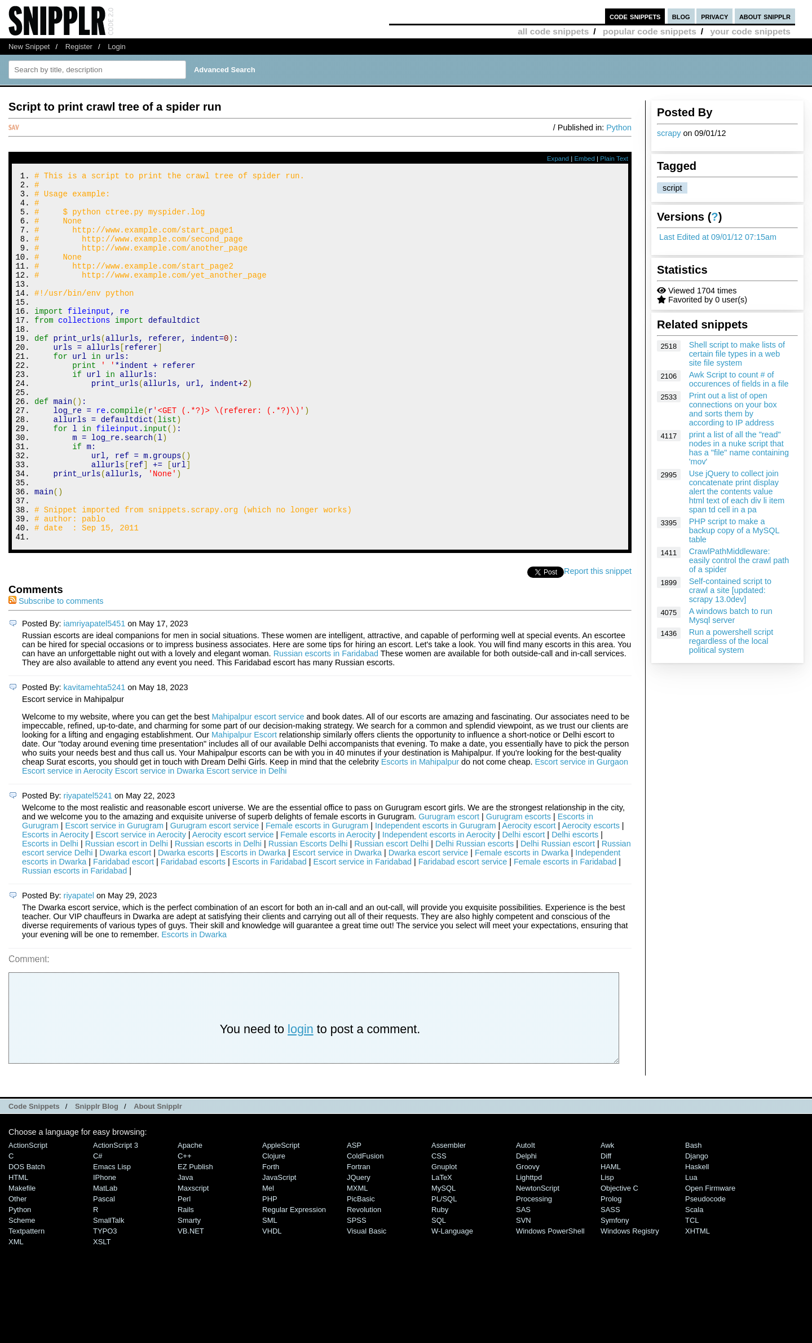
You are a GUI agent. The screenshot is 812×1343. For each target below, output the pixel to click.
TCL (692, 1289)
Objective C (619, 1257)
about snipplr (765, 16)
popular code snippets (649, 31)
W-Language (452, 1300)
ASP (354, 1214)
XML (16, 1311)
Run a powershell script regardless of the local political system (731, 641)
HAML (611, 1236)
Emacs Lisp (112, 1236)
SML (269, 1289)
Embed (584, 158)
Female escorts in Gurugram (317, 894)
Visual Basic (366, 1300)
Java (185, 1247)
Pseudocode (705, 1268)
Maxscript (193, 1257)
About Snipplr (158, 1175)
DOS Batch (26, 1236)
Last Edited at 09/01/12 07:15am (717, 237)
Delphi (526, 1225)
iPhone (104, 1247)
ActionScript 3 (115, 1214)
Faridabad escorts (193, 931)
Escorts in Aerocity (55, 903)
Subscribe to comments (55, 670)
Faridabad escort (123, 931)
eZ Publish (195, 1236)
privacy (714, 16)
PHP (269, 1268)
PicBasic (361, 1268)
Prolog (611, 1268)
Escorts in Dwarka (253, 922)
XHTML (697, 1300)
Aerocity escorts (590, 894)
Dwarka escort (125, 922)
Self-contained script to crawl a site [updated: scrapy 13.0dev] (730, 590)
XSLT (102, 1311)
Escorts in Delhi (50, 913)
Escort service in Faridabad (363, 931)
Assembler (448, 1214)
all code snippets (553, 31)
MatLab (105, 1257)
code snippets (635, 16)
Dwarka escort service (429, 922)
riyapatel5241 (88, 865)
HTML (18, 1247)
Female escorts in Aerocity (328, 903)
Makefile (22, 1257)
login (301, 1098)
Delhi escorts (574, 903)
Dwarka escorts (186, 922)
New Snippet (29, 46)
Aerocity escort (528, 894)
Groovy (528, 1236)
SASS (610, 1279)
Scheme (22, 1289)
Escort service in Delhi (246, 840)
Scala (694, 1279)
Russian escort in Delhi (127, 913)
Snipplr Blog (96, 1175)
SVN (523, 1289)
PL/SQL (444, 1268)
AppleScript (280, 1214)
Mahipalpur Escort (244, 804)
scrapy (669, 133)
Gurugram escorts (518, 885)
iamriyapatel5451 (95, 692)
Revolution (364, 1279)
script (672, 187)
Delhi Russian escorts (475, 913)
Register (78, 46)
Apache (190, 1214)
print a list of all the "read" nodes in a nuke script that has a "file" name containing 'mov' (739, 448)
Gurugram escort (448, 885)
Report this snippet (598, 640)
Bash (693, 1214)
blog (681, 16)
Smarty (189, 1289)
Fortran (358, 1236)
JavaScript (279, 1247)
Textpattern (26, 1300)
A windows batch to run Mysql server (731, 616)
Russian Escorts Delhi (309, 913)
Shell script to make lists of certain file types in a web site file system (737, 353)
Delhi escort (523, 903)
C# (98, 1225)
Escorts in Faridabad (269, 931)
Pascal (104, 1268)
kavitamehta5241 (95, 756)
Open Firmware (710, 1257)
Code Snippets (34, 1175)
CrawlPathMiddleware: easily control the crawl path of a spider (739, 560)
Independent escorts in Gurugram (435, 894)
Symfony (615, 1289)
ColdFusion (365, 1225)
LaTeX (441, 1247)
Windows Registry (630, 1300)
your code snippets (750, 31)
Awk (607, 1214)
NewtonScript (537, 1257)
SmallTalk (108, 1289)
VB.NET (191, 1300)
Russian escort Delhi (392, 913)
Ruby (439, 1279)
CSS (439, 1225)
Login (117, 46)
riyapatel (79, 964)
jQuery (358, 1247)
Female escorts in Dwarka (521, 922)
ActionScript (27, 1214)
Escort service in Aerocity (67, 840)
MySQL (443, 1257)
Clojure (273, 1225)
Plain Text (614, 158)
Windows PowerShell (550, 1300)
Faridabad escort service (463, 931)
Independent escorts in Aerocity (439, 903)
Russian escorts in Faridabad (325, 722)
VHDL (272, 1300)
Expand (558, 158)
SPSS (357, 1289)
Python (619, 127)
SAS (523, 1279)
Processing (534, 1268)
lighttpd (529, 1247)
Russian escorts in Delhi (219, 913)
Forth (270, 1236)
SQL (438, 1289)
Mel (268, 1257)
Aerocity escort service (233, 903)
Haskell (697, 1236)
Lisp (607, 1247)
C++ (184, 1225)
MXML (357, 1257)
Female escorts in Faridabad (565, 931)
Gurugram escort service (214, 894)
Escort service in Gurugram (114, 894)
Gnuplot (444, 1236)
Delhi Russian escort (558, 913)
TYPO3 (105, 1300)
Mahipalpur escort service (257, 786)
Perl (184, 1268)
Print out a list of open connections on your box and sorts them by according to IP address (733, 409)
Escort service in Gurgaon (581, 831)
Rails (186, 1279)
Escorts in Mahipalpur (420, 831)
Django (696, 1225)
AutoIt (525, 1214)
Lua (691, 1247)
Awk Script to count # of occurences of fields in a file (739, 379)
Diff (606, 1225)
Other (17, 1268)
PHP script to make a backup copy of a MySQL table (734, 530)
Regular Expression (294, 1279)
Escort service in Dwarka (159, 840)
